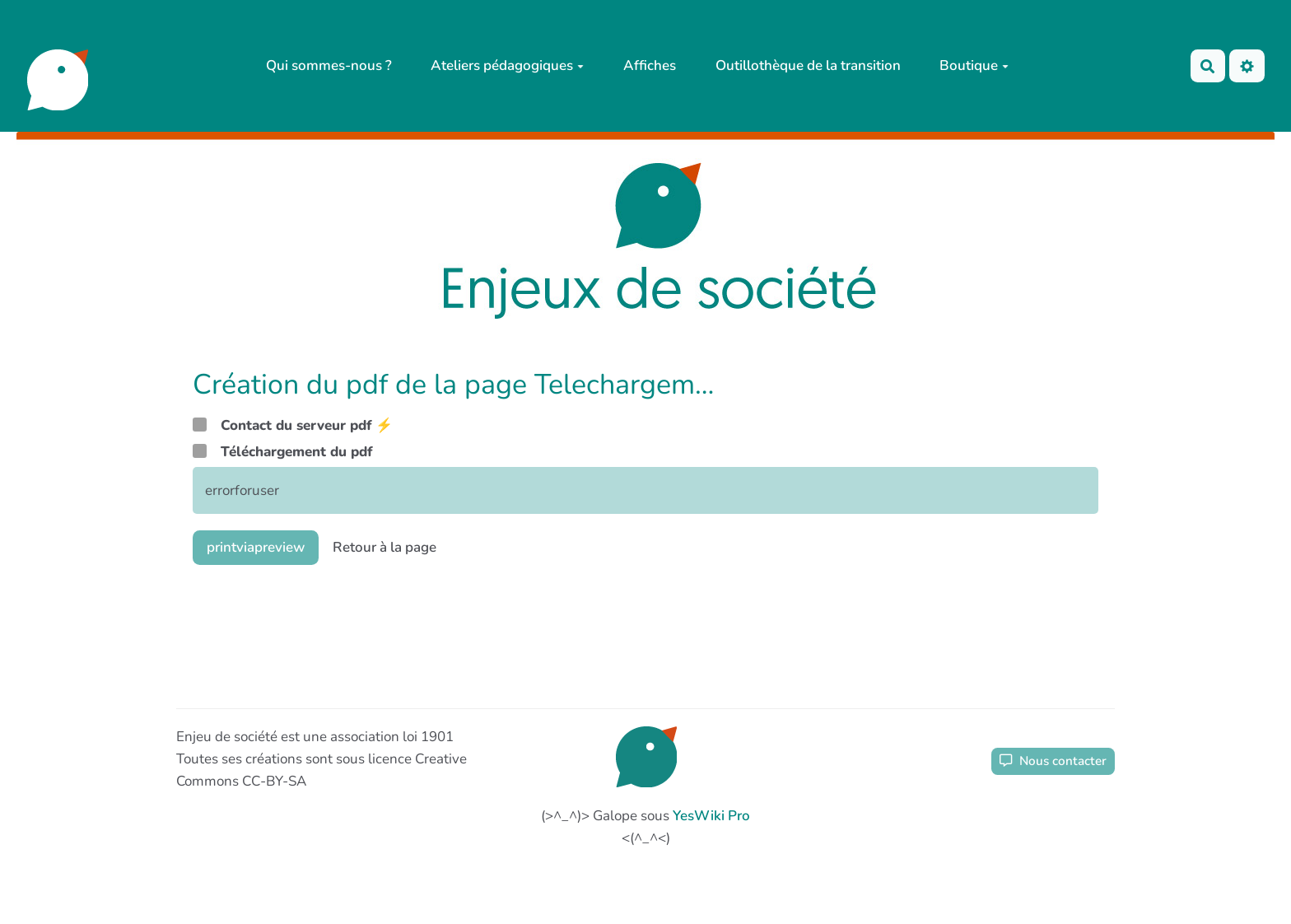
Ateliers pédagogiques (507, 65)
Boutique (974, 65)
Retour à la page (384, 547)
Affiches (649, 65)
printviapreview (256, 547)
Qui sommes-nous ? (329, 65)
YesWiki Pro (711, 815)
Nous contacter (1053, 761)
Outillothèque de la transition (808, 65)
